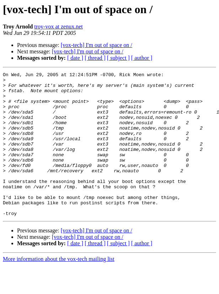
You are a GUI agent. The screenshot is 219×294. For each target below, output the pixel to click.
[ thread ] (95, 58)
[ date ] (75, 58)
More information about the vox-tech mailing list (58, 288)
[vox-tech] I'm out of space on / (96, 45)
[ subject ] (118, 58)
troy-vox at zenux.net (58, 26)
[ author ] (142, 58)
